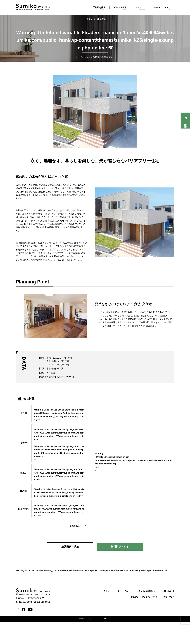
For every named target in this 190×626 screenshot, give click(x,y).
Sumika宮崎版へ (147, 596)
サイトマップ (169, 601)
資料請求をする (119, 550)
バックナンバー (124, 596)
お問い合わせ (168, 596)
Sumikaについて (162, 8)
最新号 (106, 596)
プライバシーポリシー (150, 601)
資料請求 (185, 123)
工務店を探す (99, 8)
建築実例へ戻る (70, 550)
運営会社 (134, 601)
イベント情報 (120, 8)
